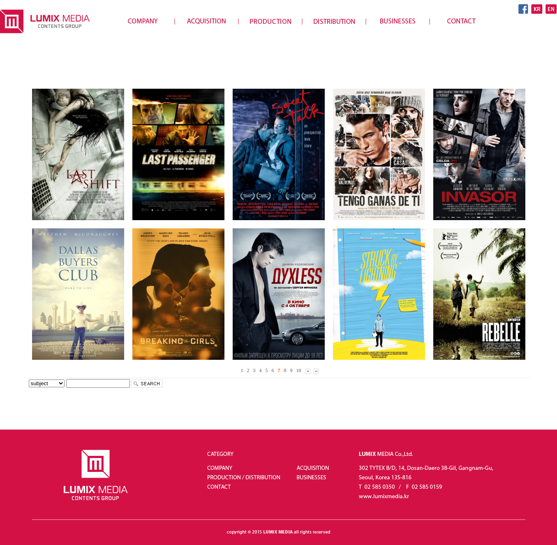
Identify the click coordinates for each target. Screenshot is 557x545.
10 (298, 370)
